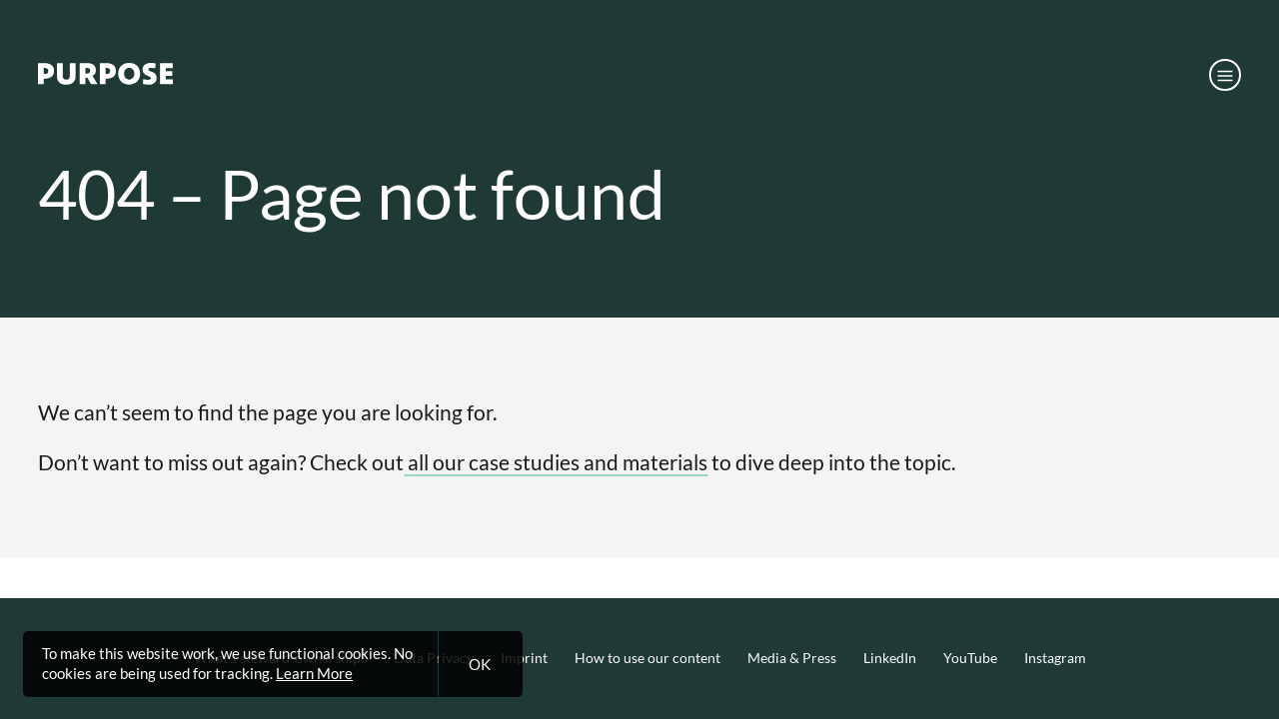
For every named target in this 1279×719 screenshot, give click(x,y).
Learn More (314, 673)
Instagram (1055, 658)
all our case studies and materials (555, 461)
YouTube (970, 658)
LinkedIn (889, 658)
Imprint (524, 658)
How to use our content (647, 658)
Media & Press (791, 658)
